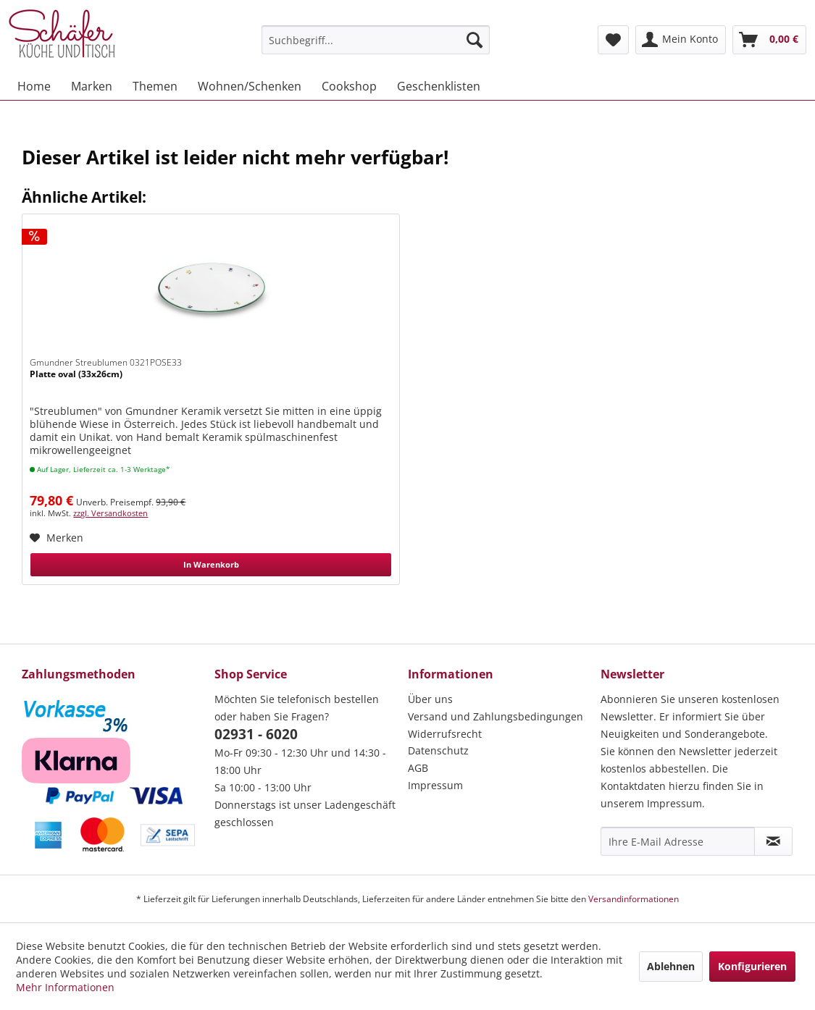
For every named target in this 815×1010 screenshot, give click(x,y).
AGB (418, 768)
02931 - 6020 (256, 734)
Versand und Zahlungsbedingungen (495, 716)
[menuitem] (376, 39)
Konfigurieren (752, 966)
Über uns (430, 699)
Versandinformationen (633, 899)
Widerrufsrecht (445, 734)
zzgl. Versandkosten (110, 513)
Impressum (435, 785)
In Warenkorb (211, 564)
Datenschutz (438, 750)
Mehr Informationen (65, 987)
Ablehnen (671, 966)
